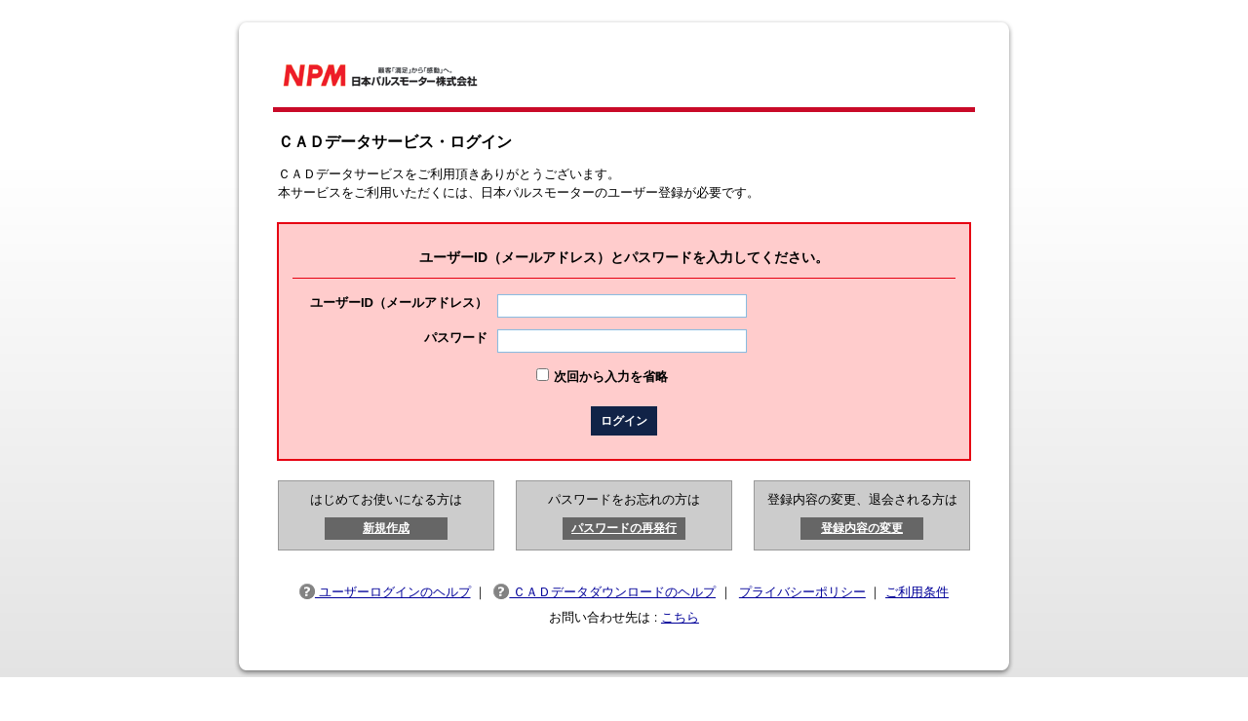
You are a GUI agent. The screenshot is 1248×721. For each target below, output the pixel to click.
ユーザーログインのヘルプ (385, 592)
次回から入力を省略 (611, 376)
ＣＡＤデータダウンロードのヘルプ (604, 592)
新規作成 (386, 528)
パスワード (456, 337)
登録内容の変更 (862, 528)
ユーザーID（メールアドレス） (399, 302)
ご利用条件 (917, 592)
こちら (680, 617)
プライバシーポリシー (802, 592)
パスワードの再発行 (624, 528)
